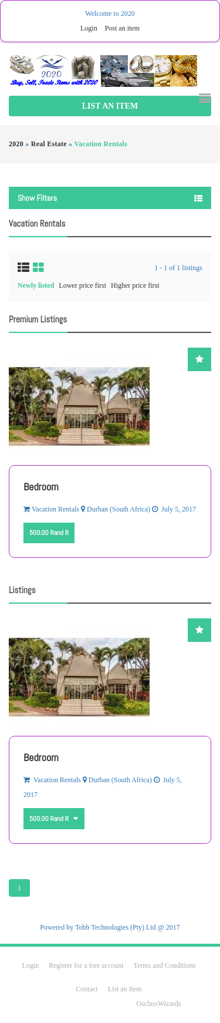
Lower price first (82, 285)
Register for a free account (87, 965)
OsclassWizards (158, 1004)
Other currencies (74, 814)
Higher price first (135, 285)
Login (88, 28)
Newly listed (36, 285)
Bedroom (41, 486)
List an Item (110, 106)
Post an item (122, 28)
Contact (87, 989)
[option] (110, 453)
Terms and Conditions (165, 965)
